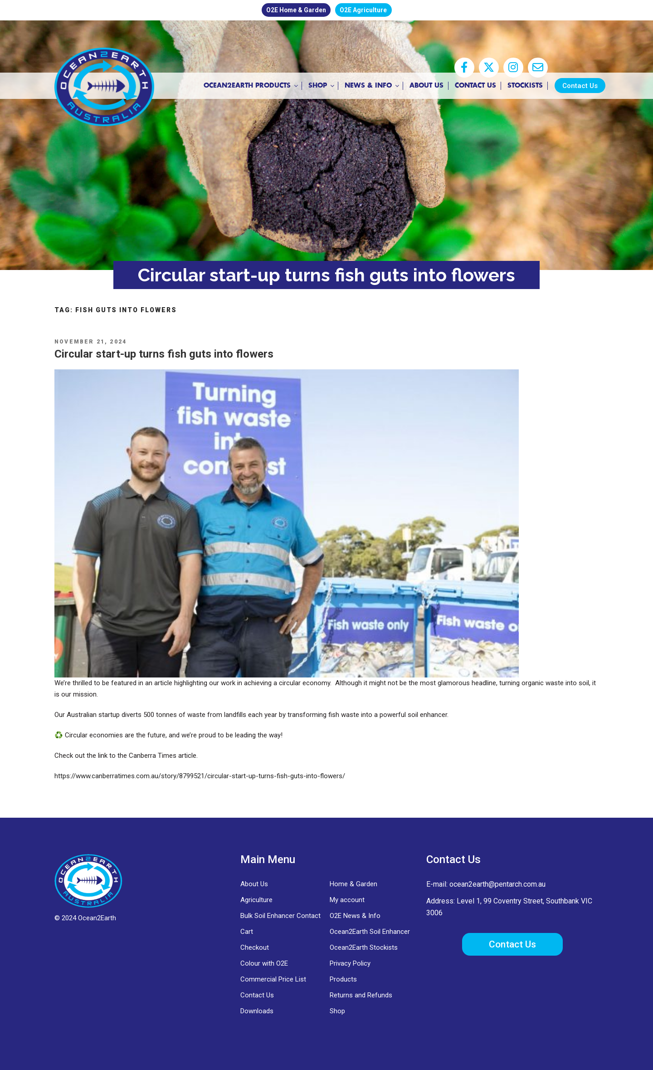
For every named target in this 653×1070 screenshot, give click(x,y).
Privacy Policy (350, 963)
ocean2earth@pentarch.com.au (497, 884)
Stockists (521, 86)
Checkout (254, 947)
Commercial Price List (273, 979)
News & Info (369, 86)
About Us (423, 86)
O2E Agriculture (368, 10)
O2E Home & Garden (292, 10)
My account (347, 900)
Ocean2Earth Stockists (364, 947)
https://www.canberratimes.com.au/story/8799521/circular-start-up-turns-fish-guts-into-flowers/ (199, 776)
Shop (318, 86)
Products (343, 979)
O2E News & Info (355, 916)
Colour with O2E (264, 963)
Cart (246, 932)
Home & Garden (353, 884)
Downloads (256, 1011)
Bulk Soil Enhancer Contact (280, 916)
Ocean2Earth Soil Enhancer (370, 932)
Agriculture (256, 900)
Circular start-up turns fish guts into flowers (163, 354)
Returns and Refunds (361, 995)
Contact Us (471, 86)
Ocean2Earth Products (248, 86)
